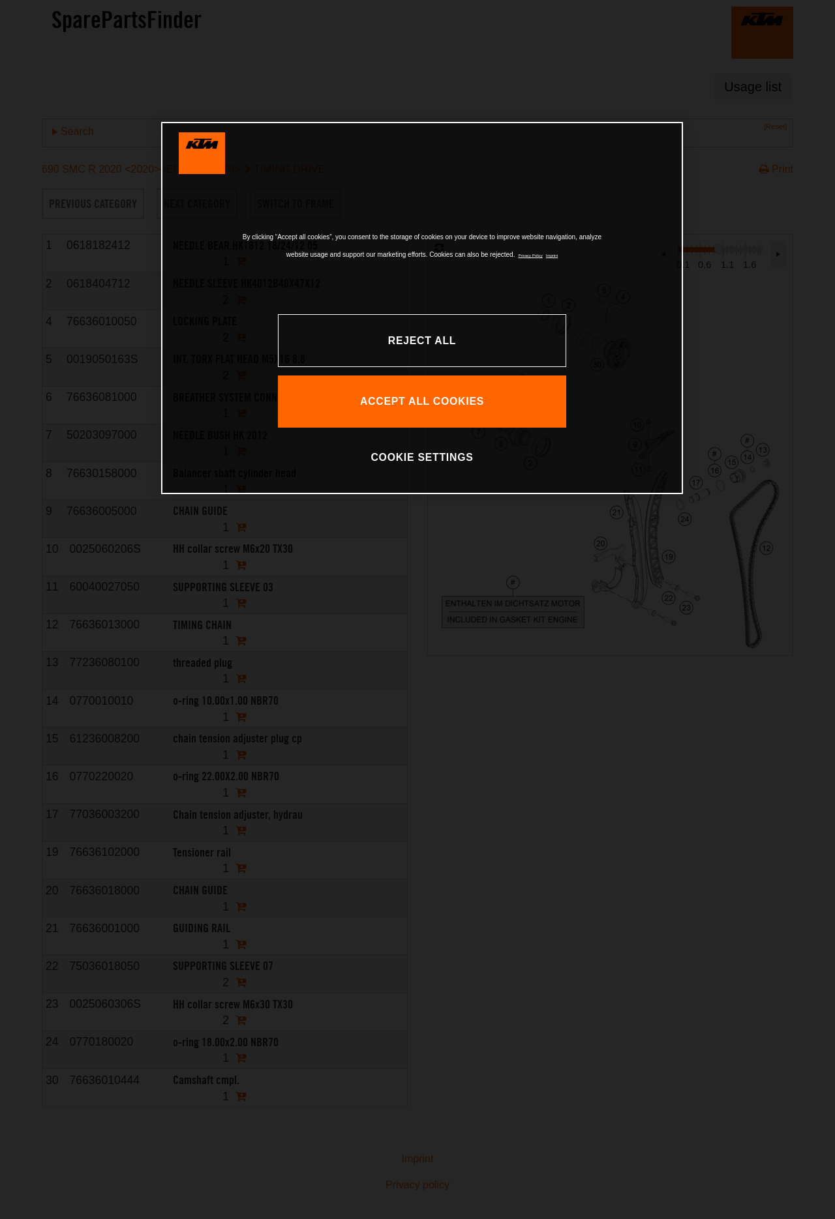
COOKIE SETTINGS (422, 457)
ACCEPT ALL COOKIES (422, 401)
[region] (422, 308)
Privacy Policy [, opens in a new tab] (530, 255)
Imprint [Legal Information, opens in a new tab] (552, 255)
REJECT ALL (422, 340)
